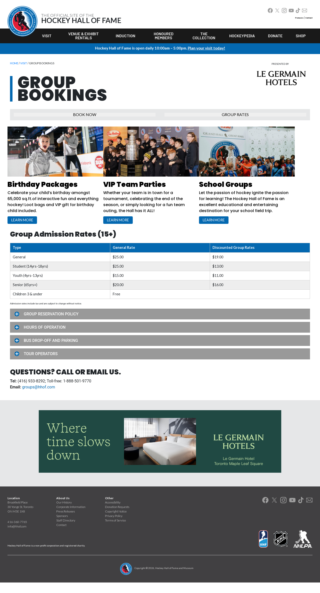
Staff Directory (65, 530)
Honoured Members (164, 35)
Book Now (84, 117)
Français (299, 18)
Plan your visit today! (206, 48)
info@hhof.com (17, 536)
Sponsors (62, 526)
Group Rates (235, 117)
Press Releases (65, 521)
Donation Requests (117, 517)
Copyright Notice (116, 521)
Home (14, 63)
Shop (301, 35)
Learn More (25, 225)
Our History (64, 512)
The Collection (203, 35)
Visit (47, 35)
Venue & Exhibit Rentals (83, 35)
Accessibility (112, 512)
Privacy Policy (113, 526)
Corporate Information (71, 517)
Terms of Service (115, 530)
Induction (125, 35)
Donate (275, 35)
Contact (309, 18)
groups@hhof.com (38, 397)
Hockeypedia (242, 35)
